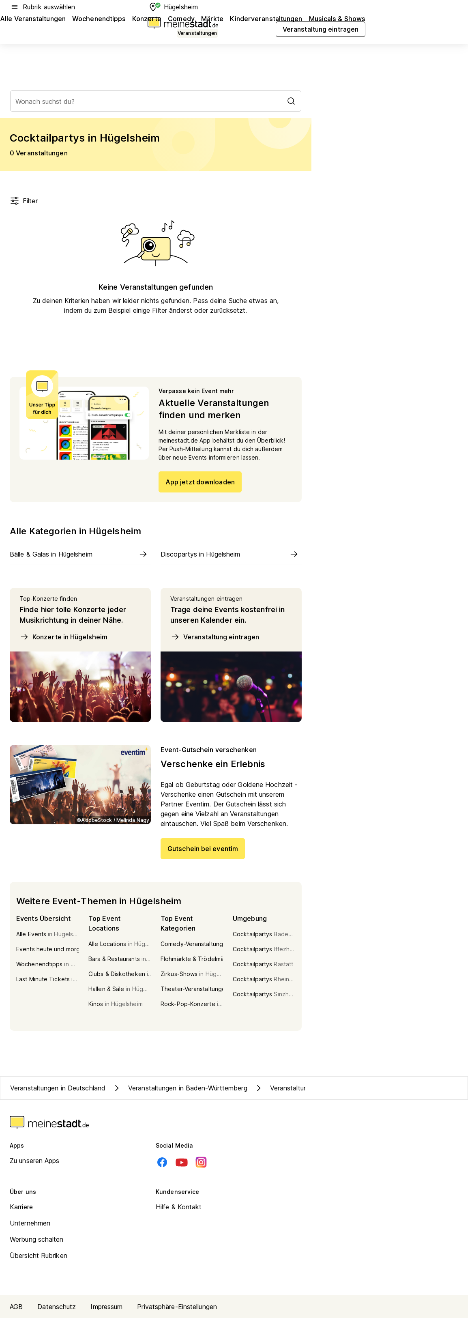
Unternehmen (30, 1223)
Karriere (21, 1207)
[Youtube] (181, 1162)
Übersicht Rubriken (38, 1255)
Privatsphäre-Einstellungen (177, 1307)
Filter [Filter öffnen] (24, 201)
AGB (16, 1307)
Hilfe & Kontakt (179, 1207)
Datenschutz (56, 1307)
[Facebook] (162, 1162)
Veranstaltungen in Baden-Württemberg (179, 1088)
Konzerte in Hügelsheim (63, 637)
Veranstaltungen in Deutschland (57, 1088)
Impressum (106, 1307)
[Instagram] (201, 1162)
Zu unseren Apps (35, 1161)
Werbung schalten (37, 1239)
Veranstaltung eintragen (214, 637)
